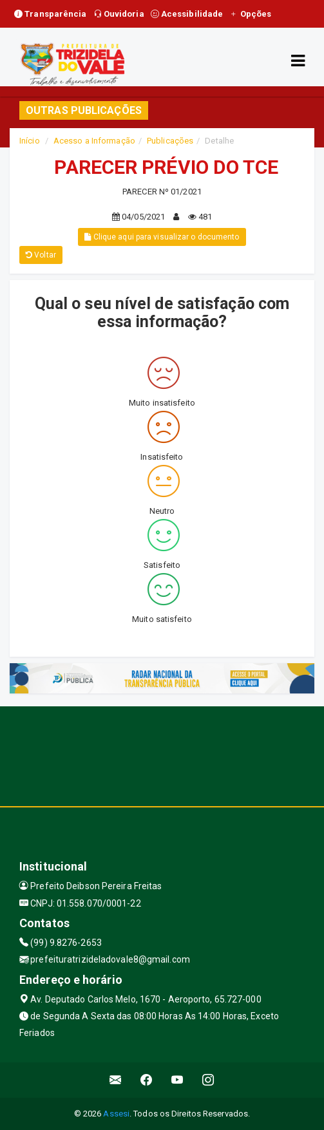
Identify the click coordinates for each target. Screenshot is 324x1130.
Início (29, 141)
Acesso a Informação (94, 141)
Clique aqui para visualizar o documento (161, 236)
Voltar (41, 254)
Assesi (116, 1113)
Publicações (170, 141)
